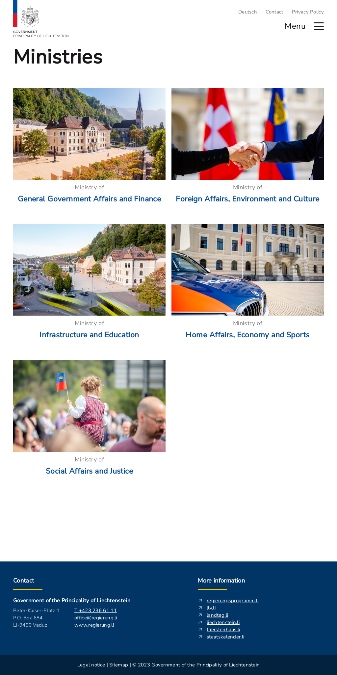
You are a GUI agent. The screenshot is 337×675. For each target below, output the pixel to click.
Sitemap (118, 665)
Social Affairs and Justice (89, 471)
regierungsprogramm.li (232, 600)
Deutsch (247, 12)
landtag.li (217, 615)
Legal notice (91, 665)
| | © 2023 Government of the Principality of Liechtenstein (168, 665)
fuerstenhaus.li (223, 629)
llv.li (211, 608)
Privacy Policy (308, 12)
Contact (274, 12)
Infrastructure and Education (89, 335)
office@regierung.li (95, 617)
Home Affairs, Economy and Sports (247, 335)
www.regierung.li (94, 625)
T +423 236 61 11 (95, 610)
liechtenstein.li (223, 622)
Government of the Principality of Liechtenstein (71, 600)
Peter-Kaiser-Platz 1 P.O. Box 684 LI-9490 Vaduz (36, 617)
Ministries (58, 57)
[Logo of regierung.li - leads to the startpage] (41, 19)
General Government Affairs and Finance (89, 199)
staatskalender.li (225, 637)
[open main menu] (319, 26)
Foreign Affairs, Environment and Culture (248, 199)
